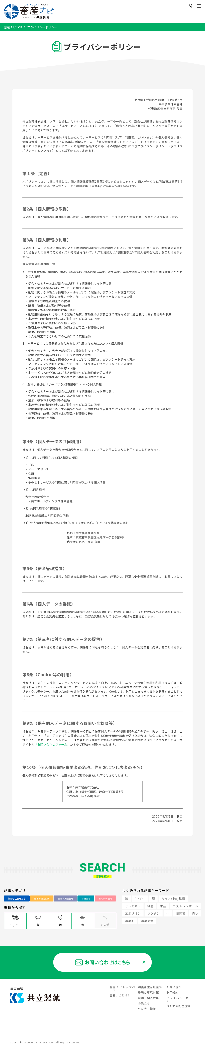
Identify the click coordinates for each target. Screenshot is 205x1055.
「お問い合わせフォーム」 (52, 744)
